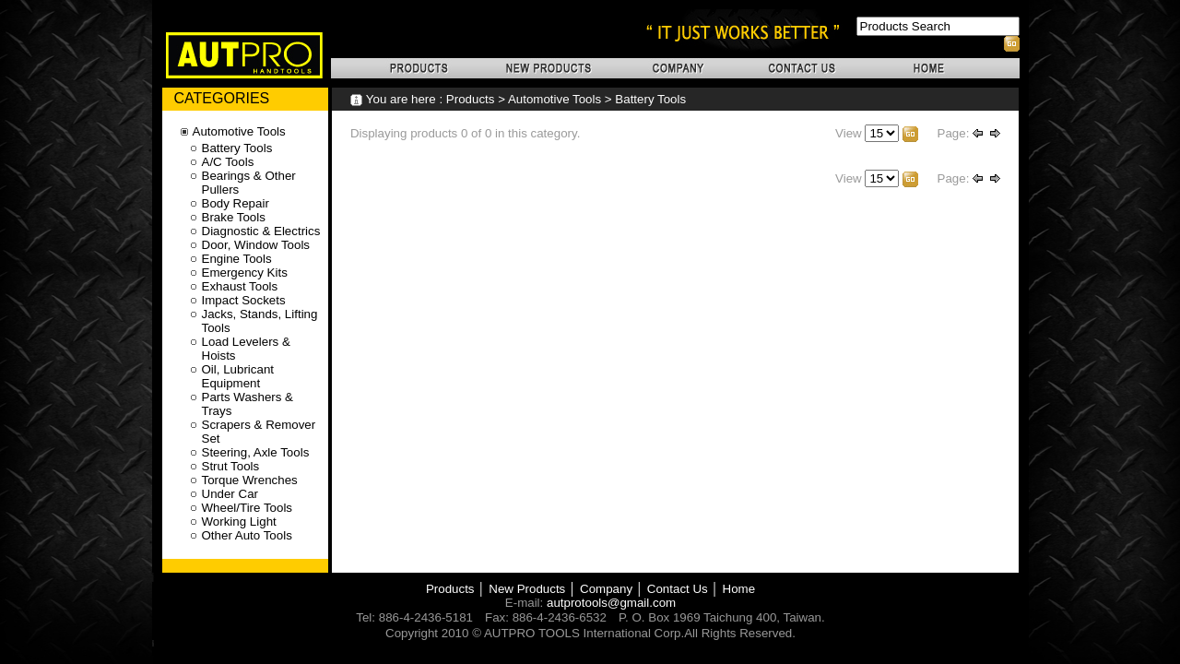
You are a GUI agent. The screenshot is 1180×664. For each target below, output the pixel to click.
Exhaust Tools (240, 286)
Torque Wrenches (250, 480)
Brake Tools (234, 217)
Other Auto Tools (247, 535)
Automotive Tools (554, 99)
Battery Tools (650, 99)
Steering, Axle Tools (256, 452)
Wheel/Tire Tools (247, 508)
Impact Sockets (244, 300)
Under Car (230, 494)
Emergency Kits (245, 272)
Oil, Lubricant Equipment (238, 376)
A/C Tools (228, 162)
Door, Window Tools (256, 245)
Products (470, 99)
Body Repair (235, 203)
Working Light (239, 521)
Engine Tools (237, 259)
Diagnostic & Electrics (261, 231)
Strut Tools (231, 466)
